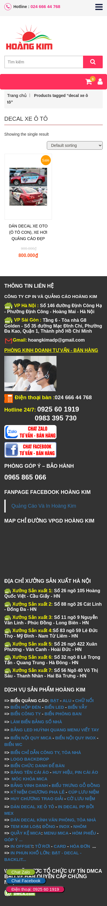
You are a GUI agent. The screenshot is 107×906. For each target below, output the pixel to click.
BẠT (54, 700)
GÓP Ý (11, 839)
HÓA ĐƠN (80, 846)
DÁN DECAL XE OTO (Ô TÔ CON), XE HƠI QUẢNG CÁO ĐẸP (28, 232)
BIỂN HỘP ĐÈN (26, 707)
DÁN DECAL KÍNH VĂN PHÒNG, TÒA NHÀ (53, 819)
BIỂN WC (13, 744)
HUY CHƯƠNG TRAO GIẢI (37, 798)
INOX (64, 826)
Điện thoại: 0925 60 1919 (35, 889)
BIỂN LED (54, 707)
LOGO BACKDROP (30, 759)
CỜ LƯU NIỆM (81, 798)
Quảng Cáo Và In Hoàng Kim (43, 506)
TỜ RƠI (42, 846)
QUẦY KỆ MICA (26, 833)
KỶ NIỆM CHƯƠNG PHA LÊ (37, 792)
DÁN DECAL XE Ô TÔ (32, 806)
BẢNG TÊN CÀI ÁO (30, 772)
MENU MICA (56, 833)
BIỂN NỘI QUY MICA (31, 737)
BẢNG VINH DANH (29, 785)
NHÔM (79, 826)
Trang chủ (17, 95)
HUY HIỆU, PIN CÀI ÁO (75, 772)
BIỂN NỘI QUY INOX (75, 737)
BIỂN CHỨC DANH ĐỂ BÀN (37, 765)
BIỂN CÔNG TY (26, 713)
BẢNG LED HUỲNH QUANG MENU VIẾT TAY (55, 729)
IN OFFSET (22, 846)
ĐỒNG (48, 826)
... (20, 839)
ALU (66, 700)
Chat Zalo (20, 872)
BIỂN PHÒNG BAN (63, 713)
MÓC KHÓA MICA (29, 778)
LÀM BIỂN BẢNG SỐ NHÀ (37, 721)
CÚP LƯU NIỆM (83, 792)
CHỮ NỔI (84, 700)
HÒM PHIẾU (84, 833)
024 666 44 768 (45, 6)
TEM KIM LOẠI (25, 826)
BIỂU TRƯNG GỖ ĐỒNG (76, 785)
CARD (60, 846)
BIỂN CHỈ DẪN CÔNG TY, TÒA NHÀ (46, 752)
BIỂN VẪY (77, 707)
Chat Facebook (26, 880)
